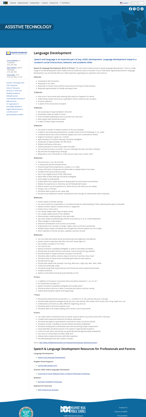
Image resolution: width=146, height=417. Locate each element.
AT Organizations (12, 104)
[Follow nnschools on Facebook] (130, 9)
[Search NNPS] (137, 2)
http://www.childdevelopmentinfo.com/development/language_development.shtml (68, 342)
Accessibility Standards (14, 107)
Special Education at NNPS (14, 114)
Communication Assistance (15, 99)
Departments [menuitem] (23, 3)
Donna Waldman (12, 60)
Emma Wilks (11, 75)
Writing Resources (12, 96)
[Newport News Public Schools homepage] (5, 3)
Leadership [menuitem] (35, 3)
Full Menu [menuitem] (65, 3)
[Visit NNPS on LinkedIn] (142, 9)
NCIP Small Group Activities (48, 390)
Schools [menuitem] (13, 3)
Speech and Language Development (51, 357)
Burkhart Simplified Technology (50, 382)
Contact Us (123, 407)
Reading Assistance (13, 93)
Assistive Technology (28, 26)
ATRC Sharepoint (11, 85)
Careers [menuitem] (45, 3)
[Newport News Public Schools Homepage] (73, 409)
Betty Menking (11, 68)
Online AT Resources (13, 88)
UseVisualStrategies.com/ (47, 365)
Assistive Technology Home (15, 83)
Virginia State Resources (14, 109)
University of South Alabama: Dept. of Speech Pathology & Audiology (64, 374)
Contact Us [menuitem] (54, 3)
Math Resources (11, 101)
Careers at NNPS (120, 412)
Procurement (122, 416)
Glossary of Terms (14, 91)
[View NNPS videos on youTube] (138, 9)
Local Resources (12, 112)
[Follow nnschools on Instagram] (134, 9)
